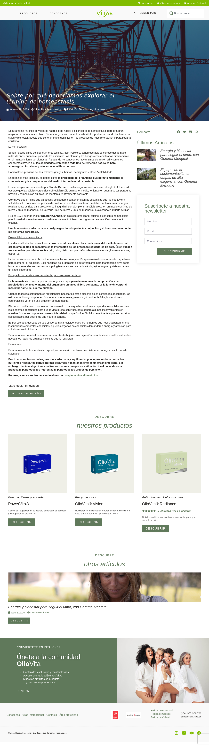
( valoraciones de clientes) (174, 510)
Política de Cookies (160, 714)
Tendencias (85, 109)
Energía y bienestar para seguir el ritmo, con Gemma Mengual (179, 155)
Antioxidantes (151, 497)
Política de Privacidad (162, 711)
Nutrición (72, 109)
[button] (179, 132)
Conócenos (59, 13)
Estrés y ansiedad (33, 497)
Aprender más (145, 13)
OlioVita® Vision (89, 504)
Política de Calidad (160, 718)
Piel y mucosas (85, 497)
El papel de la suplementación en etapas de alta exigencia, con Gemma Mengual (178, 177)
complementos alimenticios (81, 375)
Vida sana (99, 109)
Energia (13, 497)
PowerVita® (18, 504)
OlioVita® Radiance (159, 504)
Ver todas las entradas (26, 393)
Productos (28, 13)
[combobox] (185, 13)
